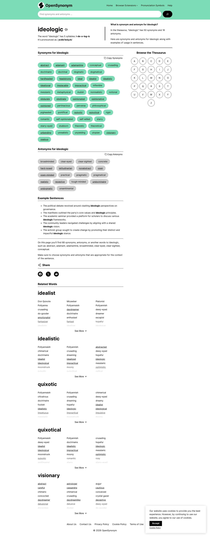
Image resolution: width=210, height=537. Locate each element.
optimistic (101, 454)
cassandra (72, 487)
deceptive (101, 500)
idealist (92, 78)
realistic (44, 181)
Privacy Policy (102, 524)
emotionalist (44, 317)
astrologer (72, 483)
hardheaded (46, 78)
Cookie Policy (119, 524)
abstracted (101, 347)
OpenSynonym (58, 5)
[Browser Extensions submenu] (127, 5)
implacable (62, 85)
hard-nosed (46, 168)
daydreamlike (73, 500)
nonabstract (85, 168)
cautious (100, 487)
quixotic (78, 112)
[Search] (167, 14)
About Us (71, 524)
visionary (111, 132)
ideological (43, 363)
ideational (45, 85)
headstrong (65, 78)
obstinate (61, 99)
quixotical (94, 112)
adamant (60, 65)
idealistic (107, 78)
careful (41, 487)
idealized (71, 359)
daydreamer (73, 309)
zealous (44, 139)
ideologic (100, 359)
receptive (60, 181)
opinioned (45, 105)
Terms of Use (136, 524)
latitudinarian (65, 168)
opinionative (98, 99)
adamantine (77, 65)
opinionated (79, 99)
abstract (44, 65)
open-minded (47, 175)
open (100, 168)
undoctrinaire (99, 181)
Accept (155, 526)
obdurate (45, 99)
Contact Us (85, 524)
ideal (80, 78)
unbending (45, 132)
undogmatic (46, 188)
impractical (80, 85)
